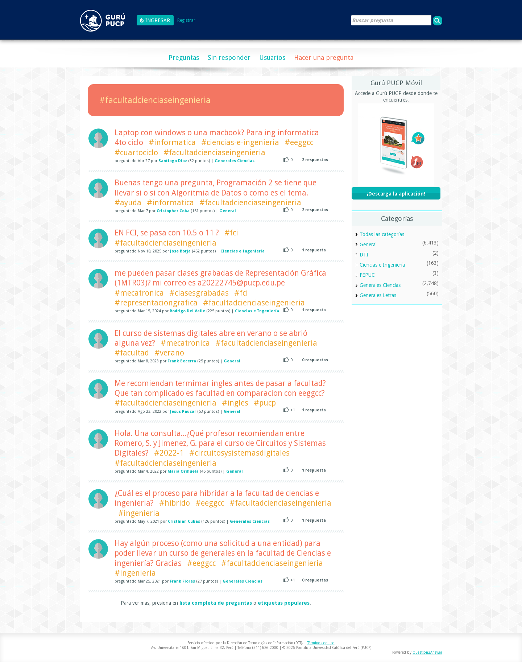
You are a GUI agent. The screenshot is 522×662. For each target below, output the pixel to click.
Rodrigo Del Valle (187, 311)
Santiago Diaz (172, 161)
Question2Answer (427, 652)
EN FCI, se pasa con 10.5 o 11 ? (167, 232)
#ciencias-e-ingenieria (240, 142)
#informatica (172, 142)
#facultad (132, 352)
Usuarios (272, 57)
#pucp (265, 402)
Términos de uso (321, 643)
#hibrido (174, 502)
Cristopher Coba (173, 211)
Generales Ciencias (234, 161)
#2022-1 (169, 452)
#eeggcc (299, 142)
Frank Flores (182, 581)
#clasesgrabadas (199, 292)
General (227, 211)
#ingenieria (139, 513)
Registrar (186, 20)
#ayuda (128, 202)
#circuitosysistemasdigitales (239, 452)
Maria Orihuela (183, 471)
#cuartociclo (136, 152)
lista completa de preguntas (215, 603)
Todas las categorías (382, 234)
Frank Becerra (181, 361)
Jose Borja (180, 251)
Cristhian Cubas (184, 521)
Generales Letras (378, 295)
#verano (169, 352)
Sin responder (229, 57)
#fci (231, 232)
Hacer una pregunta (323, 57)
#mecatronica (139, 292)
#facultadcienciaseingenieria (214, 152)
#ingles (235, 402)
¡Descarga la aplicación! (396, 194)
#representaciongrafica (156, 302)
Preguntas (184, 57)
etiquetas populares (284, 603)
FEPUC (367, 275)
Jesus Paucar (183, 411)
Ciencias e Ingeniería (242, 251)
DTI (364, 255)
